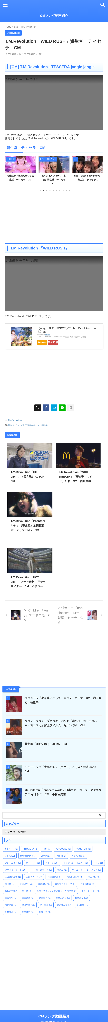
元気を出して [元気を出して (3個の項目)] (75, 882)
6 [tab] (56, 190)
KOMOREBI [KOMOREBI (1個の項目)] (83, 854)
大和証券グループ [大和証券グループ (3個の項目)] (65, 889)
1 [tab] (40, 190)
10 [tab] (69, 190)
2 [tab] (43, 190)
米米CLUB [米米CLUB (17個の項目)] (64, 910)
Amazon (45, 342)
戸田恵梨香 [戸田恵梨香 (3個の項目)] (87, 889)
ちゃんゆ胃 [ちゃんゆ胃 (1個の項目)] (78, 861)
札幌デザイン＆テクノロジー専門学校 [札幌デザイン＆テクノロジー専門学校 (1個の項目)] (56, 896)
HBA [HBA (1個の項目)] (46, 854)
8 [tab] (63, 190)
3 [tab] (46, 190)
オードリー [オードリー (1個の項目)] (33, 868)
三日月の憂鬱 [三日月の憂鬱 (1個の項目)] (13, 882)
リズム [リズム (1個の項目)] (62, 875)
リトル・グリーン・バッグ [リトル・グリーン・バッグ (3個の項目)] (86, 875)
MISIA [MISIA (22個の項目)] (10, 861)
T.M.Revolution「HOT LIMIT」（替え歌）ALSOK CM (26, 476)
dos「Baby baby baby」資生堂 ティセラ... (87, 179)
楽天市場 (63, 342)
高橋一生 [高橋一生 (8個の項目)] (45, 917)
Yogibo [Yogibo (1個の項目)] (61, 861)
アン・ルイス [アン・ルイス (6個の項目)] (13, 868)
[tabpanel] (20, 171)
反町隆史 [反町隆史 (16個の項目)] (26, 889)
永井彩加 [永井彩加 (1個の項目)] (11, 910)
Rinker (47, 334)
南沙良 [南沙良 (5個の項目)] (9, 889)
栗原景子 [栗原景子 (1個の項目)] (45, 903)
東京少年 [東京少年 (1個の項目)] (11, 903)
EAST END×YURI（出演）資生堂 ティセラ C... (55, 179)
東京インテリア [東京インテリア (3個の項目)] (90, 896)
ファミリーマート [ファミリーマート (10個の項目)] (15, 875)
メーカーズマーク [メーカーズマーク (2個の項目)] (41, 875)
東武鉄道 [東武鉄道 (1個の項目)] (28, 903)
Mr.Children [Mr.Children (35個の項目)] (27, 861)
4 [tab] (50, 190)
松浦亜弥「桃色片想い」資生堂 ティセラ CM (21, 179)
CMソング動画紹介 (54, 15)
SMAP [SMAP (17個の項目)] (46, 861)
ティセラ (20, 425)
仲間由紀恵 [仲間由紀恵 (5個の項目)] (54, 882)
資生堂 (11, 425)
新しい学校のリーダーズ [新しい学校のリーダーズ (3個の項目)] (18, 896)
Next (100, 171)
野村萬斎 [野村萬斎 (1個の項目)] (11, 917)
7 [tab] (59, 190)
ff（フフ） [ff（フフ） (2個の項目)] (11, 854)
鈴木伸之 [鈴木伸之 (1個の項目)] (28, 917)
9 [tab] (66, 190)
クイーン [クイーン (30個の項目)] (51, 868)
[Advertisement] (54, 217)
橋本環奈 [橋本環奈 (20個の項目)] (81, 903)
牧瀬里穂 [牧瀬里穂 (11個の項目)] (28, 910)
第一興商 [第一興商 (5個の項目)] (46, 910)
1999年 (44, 425)
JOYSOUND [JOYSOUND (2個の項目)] (63, 854)
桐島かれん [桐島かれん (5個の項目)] (63, 903)
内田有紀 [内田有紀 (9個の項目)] (94, 882)
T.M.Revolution (15, 420)
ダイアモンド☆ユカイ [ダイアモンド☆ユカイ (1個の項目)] (75, 868)
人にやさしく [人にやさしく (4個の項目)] (34, 882)
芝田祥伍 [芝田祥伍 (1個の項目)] (82, 910)
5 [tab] (53, 190)
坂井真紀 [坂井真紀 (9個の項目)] (44, 889)
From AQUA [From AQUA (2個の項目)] (30, 854)
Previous (8, 171)
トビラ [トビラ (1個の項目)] (98, 868)
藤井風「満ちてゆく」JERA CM (47, 749)
